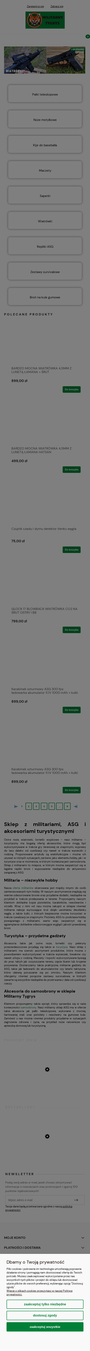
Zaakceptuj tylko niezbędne (45, 1304)
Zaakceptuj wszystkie (45, 1326)
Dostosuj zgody (45, 1315)
